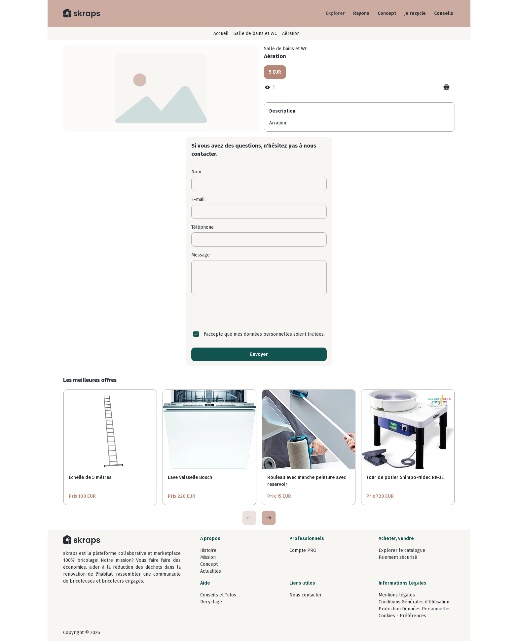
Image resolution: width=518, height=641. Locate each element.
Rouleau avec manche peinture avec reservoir (306, 481)
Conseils (443, 13)
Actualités (210, 571)
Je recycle (415, 13)
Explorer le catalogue (402, 550)
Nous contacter (305, 595)
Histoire (208, 550)
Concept (387, 13)
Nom (196, 172)
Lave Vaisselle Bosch (190, 477)
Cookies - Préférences (402, 616)
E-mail (198, 199)
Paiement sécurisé (398, 557)
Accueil (221, 33)
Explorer (335, 13)
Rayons (361, 13)
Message (200, 255)
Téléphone (202, 227)
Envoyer (259, 354)
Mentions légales (397, 595)
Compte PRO (302, 550)
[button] (269, 518)
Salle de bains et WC (255, 33)
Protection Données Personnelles (415, 609)
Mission (208, 557)
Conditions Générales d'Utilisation (414, 602)
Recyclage (211, 602)
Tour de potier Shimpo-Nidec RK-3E (405, 477)
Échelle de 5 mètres (90, 477)
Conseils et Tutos (218, 595)
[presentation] (259, 313)
